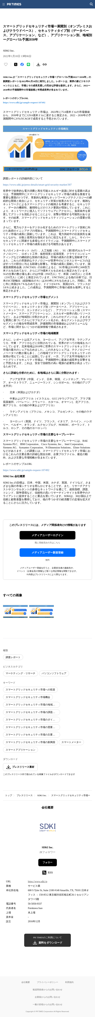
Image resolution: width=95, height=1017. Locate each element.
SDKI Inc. (42, 795)
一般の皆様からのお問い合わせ (47, 1004)
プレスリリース (25, 795)
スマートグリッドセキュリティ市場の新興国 (30, 742)
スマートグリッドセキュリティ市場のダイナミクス (33, 719)
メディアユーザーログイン (47, 535)
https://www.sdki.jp (37, 881)
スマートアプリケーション (20, 749)
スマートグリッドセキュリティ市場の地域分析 (32, 704)
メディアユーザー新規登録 (47, 552)
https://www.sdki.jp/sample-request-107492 (24, 102)
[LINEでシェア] (28, 64)
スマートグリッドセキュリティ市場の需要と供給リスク (33, 727)
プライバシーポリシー (47, 982)
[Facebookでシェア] (22, 64)
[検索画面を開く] (91, 4)
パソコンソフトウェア (54, 673)
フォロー (47, 862)
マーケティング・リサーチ (20, 673)
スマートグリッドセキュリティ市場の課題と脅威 (33, 712)
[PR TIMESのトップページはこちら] (14, 4)
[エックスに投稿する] (16, 64)
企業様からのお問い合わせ (47, 996)
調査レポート (13, 657)
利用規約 (69, 982)
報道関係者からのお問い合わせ (47, 989)
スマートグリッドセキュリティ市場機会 (28, 697)
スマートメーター (71, 742)
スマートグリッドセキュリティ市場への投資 (30, 689)
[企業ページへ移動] (48, 829)
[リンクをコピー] (45, 64)
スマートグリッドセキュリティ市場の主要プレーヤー (33, 734)
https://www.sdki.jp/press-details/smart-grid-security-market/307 (37, 184)
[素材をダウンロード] (38, 64)
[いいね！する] (6, 64)
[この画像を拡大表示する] (15, 611)
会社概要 (25, 982)
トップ (8, 795)
